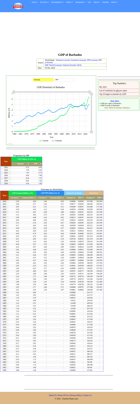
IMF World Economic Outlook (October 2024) (63, 65)
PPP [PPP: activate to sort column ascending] (35, 164)
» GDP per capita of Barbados (110, 103)
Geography (80, 2)
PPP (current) (92, 60)
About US (52, 395)
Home (35, 2)
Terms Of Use (63, 395)
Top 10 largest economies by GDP (112, 94)
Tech (89, 2)
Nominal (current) (63, 60)
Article (114, 2)
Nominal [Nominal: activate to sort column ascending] (20, 164)
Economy (44, 2)
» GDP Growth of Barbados (109, 105)
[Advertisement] (70, 34)
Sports (97, 2)
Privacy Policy (76, 395)
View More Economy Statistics (117, 108)
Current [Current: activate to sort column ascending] (14, 198)
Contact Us (87, 395)
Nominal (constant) (78, 60)
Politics (69, 2)
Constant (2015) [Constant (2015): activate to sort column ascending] (28, 198)
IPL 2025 (103, 87)
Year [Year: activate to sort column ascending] (4, 195)
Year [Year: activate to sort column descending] (6, 161)
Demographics (57, 2)
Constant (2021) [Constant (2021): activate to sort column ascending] (56, 198)
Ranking (105, 2)
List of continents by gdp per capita (113, 91)
